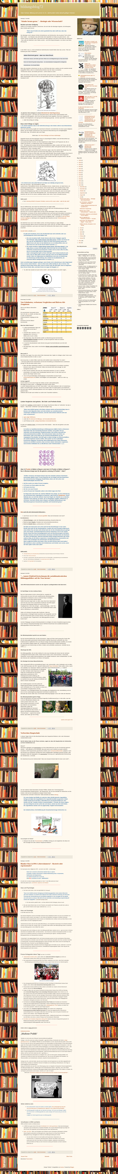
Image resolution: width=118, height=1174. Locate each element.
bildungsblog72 (32, 7)
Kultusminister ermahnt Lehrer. (30, 956)
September (82, 193)
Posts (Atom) (29, 1159)
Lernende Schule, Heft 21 (45, 559)
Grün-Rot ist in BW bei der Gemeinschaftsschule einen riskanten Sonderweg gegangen (49, 1072)
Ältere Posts (69, 1156)
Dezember (82, 186)
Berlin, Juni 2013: (28, 1131)
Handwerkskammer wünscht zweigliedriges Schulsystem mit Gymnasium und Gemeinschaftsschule (90, 134)
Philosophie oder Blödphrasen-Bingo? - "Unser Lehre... (87, 221)
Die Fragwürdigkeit (31, 561)
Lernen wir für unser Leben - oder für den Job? (57, 201)
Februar (82, 236)
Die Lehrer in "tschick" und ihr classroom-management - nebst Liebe (91, 43)
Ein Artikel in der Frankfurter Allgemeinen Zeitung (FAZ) (36, 1018)
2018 (80, 174)
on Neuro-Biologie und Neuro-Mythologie (49, 135)
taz (29, 314)
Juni (81, 227)
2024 (80, 162)
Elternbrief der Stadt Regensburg (50, 113)
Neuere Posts (24, 1156)
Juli (81, 197)
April (81, 232)
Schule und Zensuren (32, 555)
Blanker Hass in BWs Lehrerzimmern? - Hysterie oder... (88, 211)
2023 (80, 164)
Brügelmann (62, 495)
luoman (62, 1167)
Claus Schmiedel (53, 666)
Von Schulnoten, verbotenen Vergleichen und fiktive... (86, 202)
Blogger (72, 1167)
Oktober (82, 190)
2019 (80, 172)
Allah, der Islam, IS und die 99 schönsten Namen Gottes (91, 98)
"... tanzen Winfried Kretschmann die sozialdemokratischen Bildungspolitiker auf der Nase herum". (44, 577)
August (81, 195)
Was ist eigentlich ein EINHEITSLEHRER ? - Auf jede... (88, 218)
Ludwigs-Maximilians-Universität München (45, 420)
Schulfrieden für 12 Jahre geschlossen (49, 1126)
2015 (80, 180)
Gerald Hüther (24, 231)
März (81, 234)
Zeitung (56, 794)
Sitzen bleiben (88, 53)
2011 (80, 242)
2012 (80, 240)
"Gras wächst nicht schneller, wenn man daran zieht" (91, 86)
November (82, 188)
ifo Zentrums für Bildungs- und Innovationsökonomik (42, 419)
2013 (80, 185)
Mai (81, 229)
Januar (81, 238)
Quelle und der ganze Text (67, 719)
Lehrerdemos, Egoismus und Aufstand (39, 882)
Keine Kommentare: (41, 295)
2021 (80, 168)
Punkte (28, 469)
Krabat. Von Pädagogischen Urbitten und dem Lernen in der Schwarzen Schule (90, 65)
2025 (80, 160)
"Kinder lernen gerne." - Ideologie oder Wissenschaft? (42, 21)
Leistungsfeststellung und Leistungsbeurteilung (31, 553)
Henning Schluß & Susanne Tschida (35, 201)
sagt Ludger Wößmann (29, 417)
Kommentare (39, 840)
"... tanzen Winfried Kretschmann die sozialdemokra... (88, 206)
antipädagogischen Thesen (52, 1005)
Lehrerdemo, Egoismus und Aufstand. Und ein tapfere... (88, 214)
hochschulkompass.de (29, 377)
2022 (80, 166)
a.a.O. (34, 231)
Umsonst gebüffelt (42, 515)
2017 (80, 176)
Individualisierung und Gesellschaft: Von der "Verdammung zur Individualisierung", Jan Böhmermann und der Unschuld (86, 119)
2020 (80, 170)
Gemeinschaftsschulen (57, 750)
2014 (80, 183)
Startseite (47, 1156)
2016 (80, 178)
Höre (22, 512)
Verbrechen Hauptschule (30, 733)
